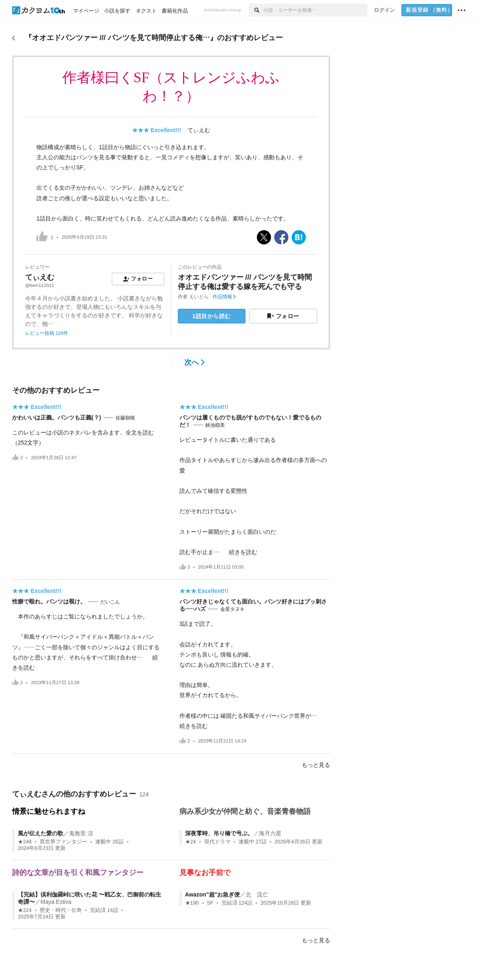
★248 (25, 842)
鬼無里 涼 (81, 833)
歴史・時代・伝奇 (61, 910)
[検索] (256, 10)
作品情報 (224, 296)
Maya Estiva (56, 902)
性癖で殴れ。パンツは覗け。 (49, 601)
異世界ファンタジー (63, 842)
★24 (190, 842)
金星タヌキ (232, 609)
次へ (194, 362)
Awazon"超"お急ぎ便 (212, 894)
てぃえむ (199, 130)
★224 (25, 910)
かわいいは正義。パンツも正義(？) (56, 417)
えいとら (199, 296)
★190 (192, 903)
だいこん (110, 601)
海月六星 (270, 833)
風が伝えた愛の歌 (40, 833)
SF (210, 903)
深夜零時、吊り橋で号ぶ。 (219, 833)
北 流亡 (256, 894)
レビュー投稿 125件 (46, 333)
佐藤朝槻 (125, 417)
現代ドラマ (217, 842)
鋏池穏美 (215, 425)
